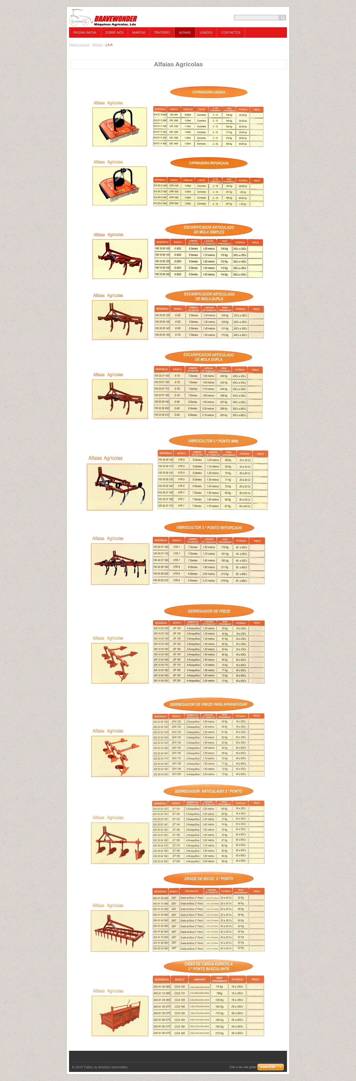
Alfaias (97, 44)
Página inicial (79, 44)
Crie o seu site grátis (243, 1067)
